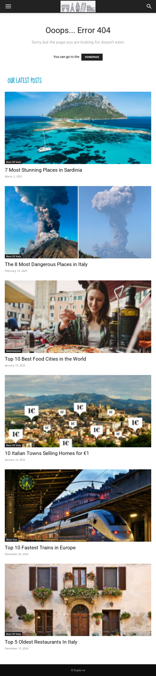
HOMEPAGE (92, 57)
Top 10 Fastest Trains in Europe (40, 548)
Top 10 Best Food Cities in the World (45, 359)
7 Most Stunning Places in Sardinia (43, 170)
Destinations (13, 350)
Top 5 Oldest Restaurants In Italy (41, 642)
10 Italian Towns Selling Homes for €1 (47, 453)
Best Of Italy (13, 162)
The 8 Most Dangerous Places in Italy (46, 264)
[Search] (149, 6)
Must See (11, 539)
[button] (8, 6)
